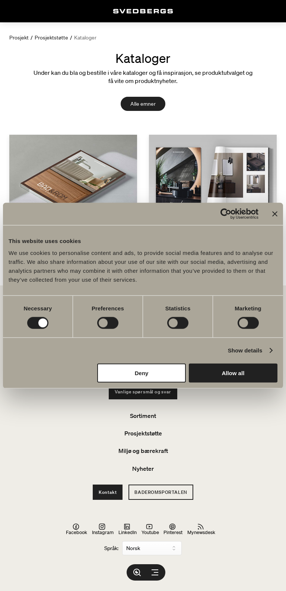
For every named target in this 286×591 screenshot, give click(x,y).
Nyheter (143, 468)
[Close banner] (274, 214)
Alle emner (143, 103)
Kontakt (108, 492)
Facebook (76, 529)
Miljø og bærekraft (143, 450)
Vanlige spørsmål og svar (143, 392)
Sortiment (143, 415)
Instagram (103, 529)
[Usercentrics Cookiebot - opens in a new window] (225, 214)
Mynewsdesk (201, 529)
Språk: (111, 548)
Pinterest (172, 529)
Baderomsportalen (160, 492)
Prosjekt (19, 37)
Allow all (233, 373)
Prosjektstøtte (51, 37)
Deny (142, 373)
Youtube (150, 529)
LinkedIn (127, 529)
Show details (245, 350)
